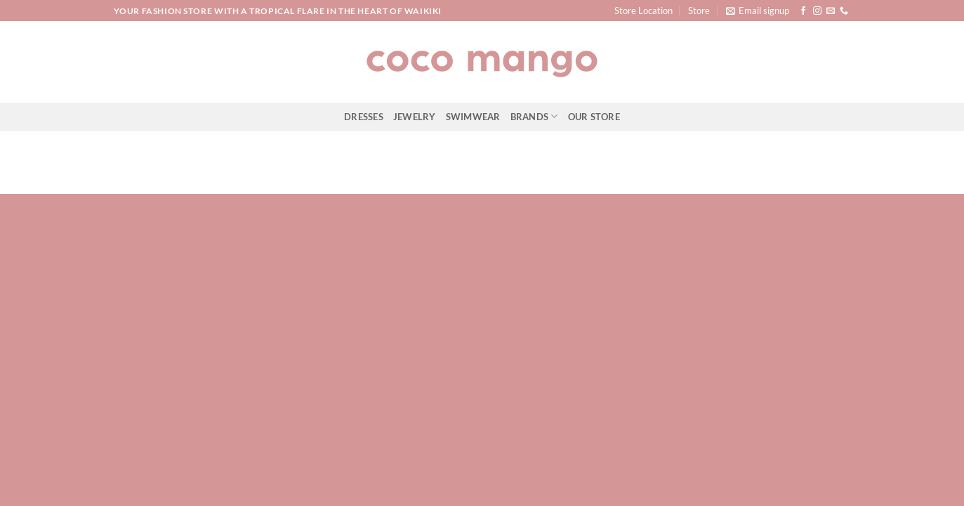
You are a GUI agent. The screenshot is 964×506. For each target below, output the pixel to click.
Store (699, 10)
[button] (757, 10)
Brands (534, 116)
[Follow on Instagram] (817, 11)
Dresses (363, 116)
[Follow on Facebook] (803, 11)
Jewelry (414, 116)
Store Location (643, 10)
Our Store (594, 116)
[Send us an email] (830, 11)
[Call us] (844, 11)
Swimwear (473, 116)
